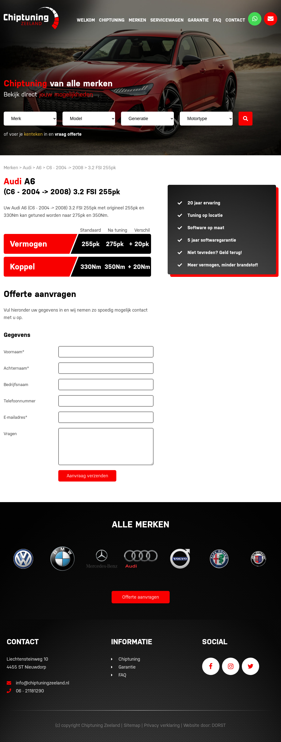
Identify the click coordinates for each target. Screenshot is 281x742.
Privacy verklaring (162, 725)
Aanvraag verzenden (87, 475)
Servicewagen (167, 20)
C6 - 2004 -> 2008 (65, 167)
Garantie (198, 20)
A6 (39, 167)
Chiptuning (112, 20)
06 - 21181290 (25, 690)
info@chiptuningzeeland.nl (38, 682)
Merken (137, 20)
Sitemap (132, 725)
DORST (219, 725)
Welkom (86, 20)
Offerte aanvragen (140, 597)
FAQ (217, 20)
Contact (235, 20)
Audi (27, 167)
